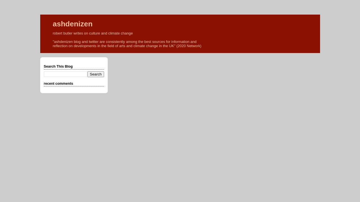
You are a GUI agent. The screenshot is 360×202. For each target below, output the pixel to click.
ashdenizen (73, 24)
